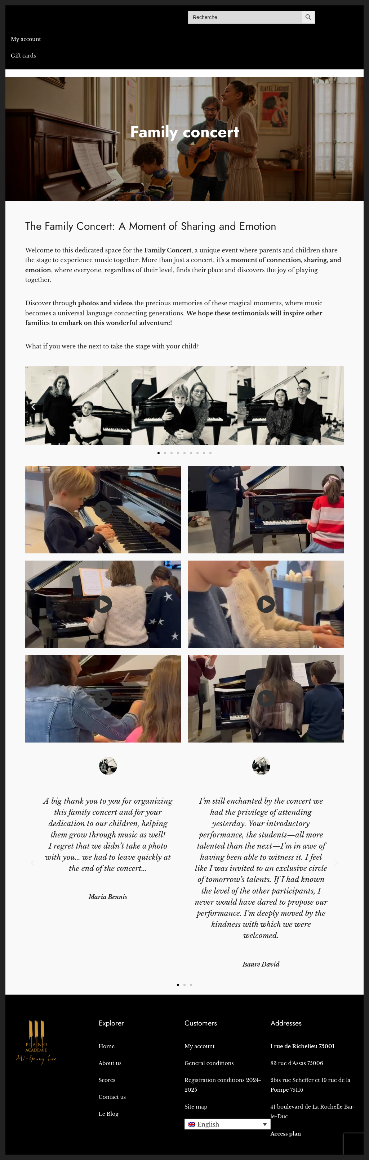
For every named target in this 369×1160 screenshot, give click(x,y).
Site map (195, 1107)
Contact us (112, 1097)
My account (26, 39)
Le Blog (109, 1114)
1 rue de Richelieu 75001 (302, 1046)
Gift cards (23, 55)
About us (110, 1063)
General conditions (209, 1063)
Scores (107, 1080)
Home (107, 1046)
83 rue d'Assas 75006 (297, 1063)
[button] (33, 406)
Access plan (286, 1134)
